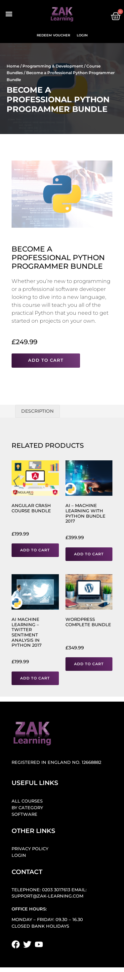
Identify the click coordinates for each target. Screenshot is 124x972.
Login (82, 35)
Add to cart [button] (35, 550)
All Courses (27, 801)
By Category (27, 807)
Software (24, 814)
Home (13, 66)
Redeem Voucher (53, 35)
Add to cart (45, 360)
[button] (8, 14)
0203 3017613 (56, 889)
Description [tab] (37, 411)
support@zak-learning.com (47, 896)
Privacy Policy (30, 848)
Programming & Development (52, 66)
